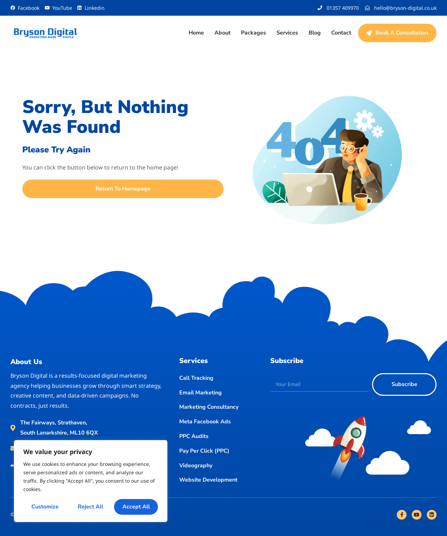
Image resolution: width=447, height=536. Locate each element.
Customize (45, 507)
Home (196, 33)
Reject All (90, 507)
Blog (315, 33)
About (222, 33)
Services (287, 33)
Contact (341, 33)
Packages (253, 33)
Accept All (136, 507)
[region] (90, 481)
